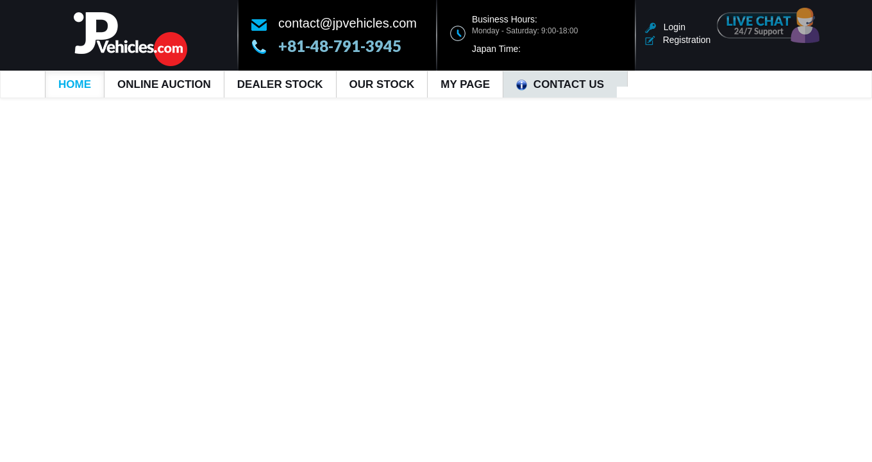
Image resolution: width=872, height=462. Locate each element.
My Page (465, 84)
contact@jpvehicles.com (347, 23)
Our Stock (382, 84)
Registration (677, 40)
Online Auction (164, 84)
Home (74, 84)
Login (665, 27)
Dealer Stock (280, 84)
